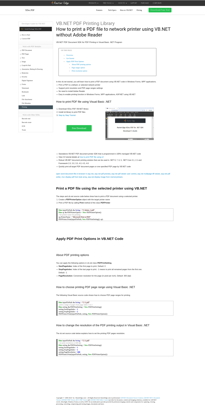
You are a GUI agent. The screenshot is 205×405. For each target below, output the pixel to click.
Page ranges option (78, 68)
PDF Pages (25, 54)
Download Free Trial (160, 10)
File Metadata (26, 103)
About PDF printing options (81, 64)
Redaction (25, 73)
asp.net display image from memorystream (105, 177)
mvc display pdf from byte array (74, 177)
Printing (24, 107)
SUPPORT (133, 3)
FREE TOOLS (108, 3)
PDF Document (27, 50)
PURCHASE (145, 3)
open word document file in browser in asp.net (75, 174)
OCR (23, 126)
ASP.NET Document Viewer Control (131, 398)
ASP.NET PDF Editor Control (99, 400)
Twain (24, 130)
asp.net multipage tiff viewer (148, 174)
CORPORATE (157, 3)
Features (99, 10)
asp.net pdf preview (102, 174)
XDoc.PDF (30, 10)
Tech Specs (112, 10)
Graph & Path (26, 65)
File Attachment (27, 99)
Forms (24, 84)
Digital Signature (27, 80)
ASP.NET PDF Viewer (68, 400)
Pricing (139, 10)
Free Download (79, 128)
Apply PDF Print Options (75, 61)
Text (23, 58)
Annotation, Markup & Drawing (32, 69)
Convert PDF (26, 39)
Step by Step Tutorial (67, 115)
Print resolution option (79, 71)
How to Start (26, 35)
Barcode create (26, 122)
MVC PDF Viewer (81, 400)
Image (24, 61)
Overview (69, 55)
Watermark (25, 88)
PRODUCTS (93, 3)
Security (24, 77)
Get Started (70, 58)
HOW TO (122, 3)
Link (23, 96)
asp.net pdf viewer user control (123, 174)
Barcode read (26, 118)
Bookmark (25, 92)
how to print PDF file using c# (91, 157)
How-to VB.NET (126, 10)
